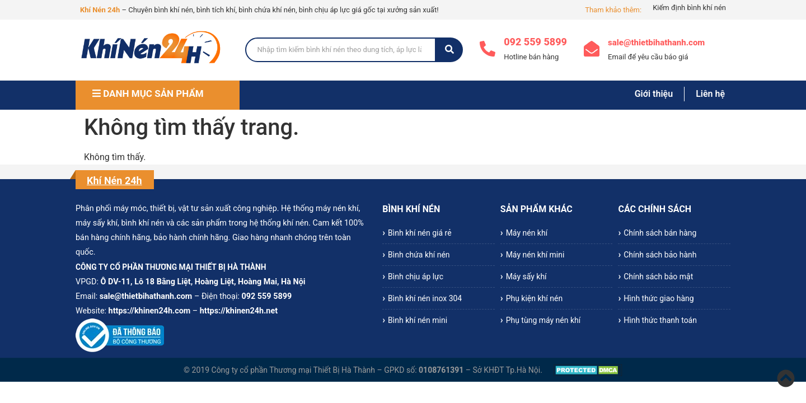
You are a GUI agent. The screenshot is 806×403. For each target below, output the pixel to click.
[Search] (341, 50)
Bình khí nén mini (417, 320)
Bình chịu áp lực (415, 276)
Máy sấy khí (526, 276)
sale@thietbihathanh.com (656, 43)
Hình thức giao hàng (658, 298)
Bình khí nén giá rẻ (420, 232)
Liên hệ (710, 93)
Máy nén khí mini (535, 254)
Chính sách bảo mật (658, 276)
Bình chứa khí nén (419, 254)
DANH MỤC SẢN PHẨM (148, 93)
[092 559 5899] (487, 50)
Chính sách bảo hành (660, 254)
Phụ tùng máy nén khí (543, 320)
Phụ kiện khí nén (534, 298)
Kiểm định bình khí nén (689, 7)
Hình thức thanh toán (660, 320)
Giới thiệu (654, 93)
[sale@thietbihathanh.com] (591, 50)
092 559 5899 (535, 42)
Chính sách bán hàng (660, 232)
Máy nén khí (526, 232)
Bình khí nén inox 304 (425, 298)
